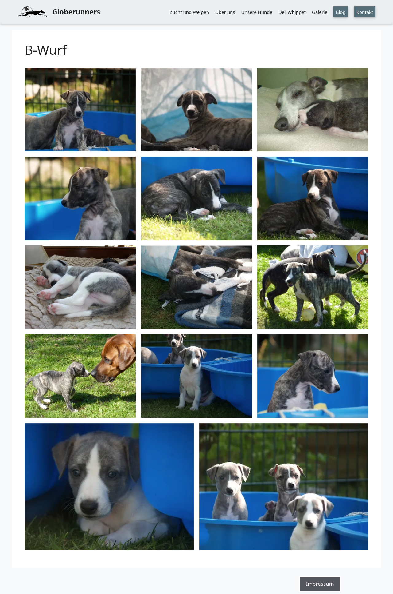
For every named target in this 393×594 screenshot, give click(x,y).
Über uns (225, 12)
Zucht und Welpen (189, 12)
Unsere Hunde (256, 12)
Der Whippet (292, 12)
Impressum (320, 583)
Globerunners (76, 12)
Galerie (319, 12)
